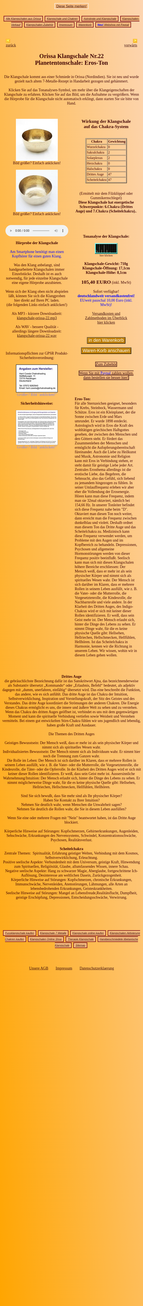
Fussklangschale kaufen (19, 933)
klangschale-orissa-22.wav (37, 336)
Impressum (66, 24)
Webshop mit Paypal (113, 24)
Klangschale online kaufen (88, 933)
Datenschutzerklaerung (97, 968)
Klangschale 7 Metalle (53, 933)
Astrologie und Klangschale (100, 18)
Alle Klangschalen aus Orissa (23, 18)
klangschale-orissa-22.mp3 (37, 318)
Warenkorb (84, 24)
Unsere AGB (38, 968)
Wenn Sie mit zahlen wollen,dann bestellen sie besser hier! (106, 375)
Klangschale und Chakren (62, 18)
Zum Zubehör (106, 364)
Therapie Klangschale (81, 939)
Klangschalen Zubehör (39, 24)
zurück (11, 43)
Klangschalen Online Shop (46, 939)
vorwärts (130, 43)
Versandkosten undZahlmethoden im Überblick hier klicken (106, 318)
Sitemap (80, 945)
